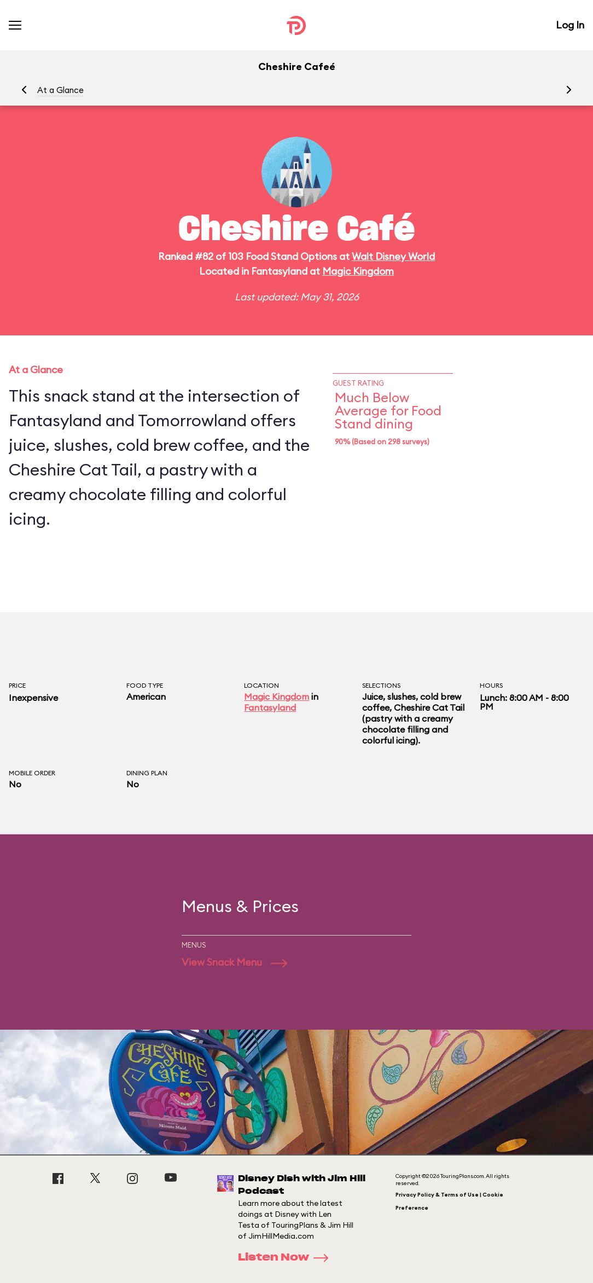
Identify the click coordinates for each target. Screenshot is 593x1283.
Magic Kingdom (358, 271)
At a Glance (60, 90)
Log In (570, 25)
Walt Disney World (393, 256)
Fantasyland (270, 707)
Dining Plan (146, 773)
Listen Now (286, 1258)
